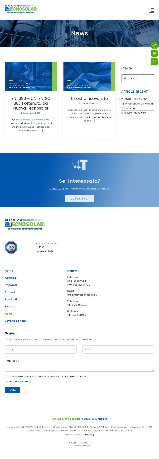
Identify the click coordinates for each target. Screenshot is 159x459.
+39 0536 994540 (77, 305)
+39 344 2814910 (76, 315)
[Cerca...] (137, 78)
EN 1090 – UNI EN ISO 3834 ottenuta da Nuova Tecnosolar (30, 104)
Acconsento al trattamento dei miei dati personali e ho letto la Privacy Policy (47, 376)
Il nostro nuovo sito (89, 99)
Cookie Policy (87, 434)
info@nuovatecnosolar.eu (82, 294)
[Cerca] (125, 78)
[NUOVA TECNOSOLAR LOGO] (20, 6)
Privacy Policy (24, 381)
